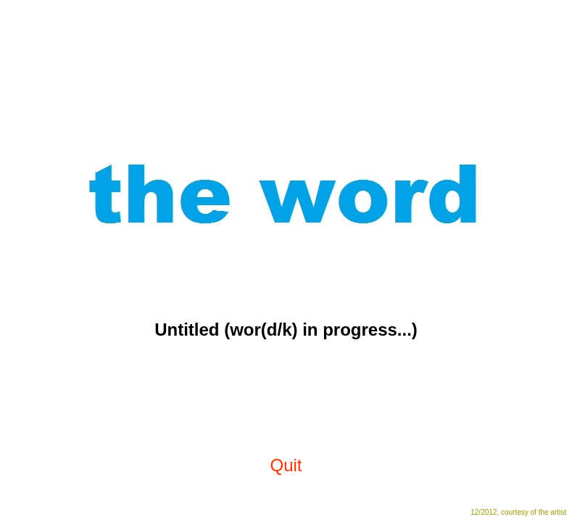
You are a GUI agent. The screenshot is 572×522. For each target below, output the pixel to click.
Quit (286, 465)
